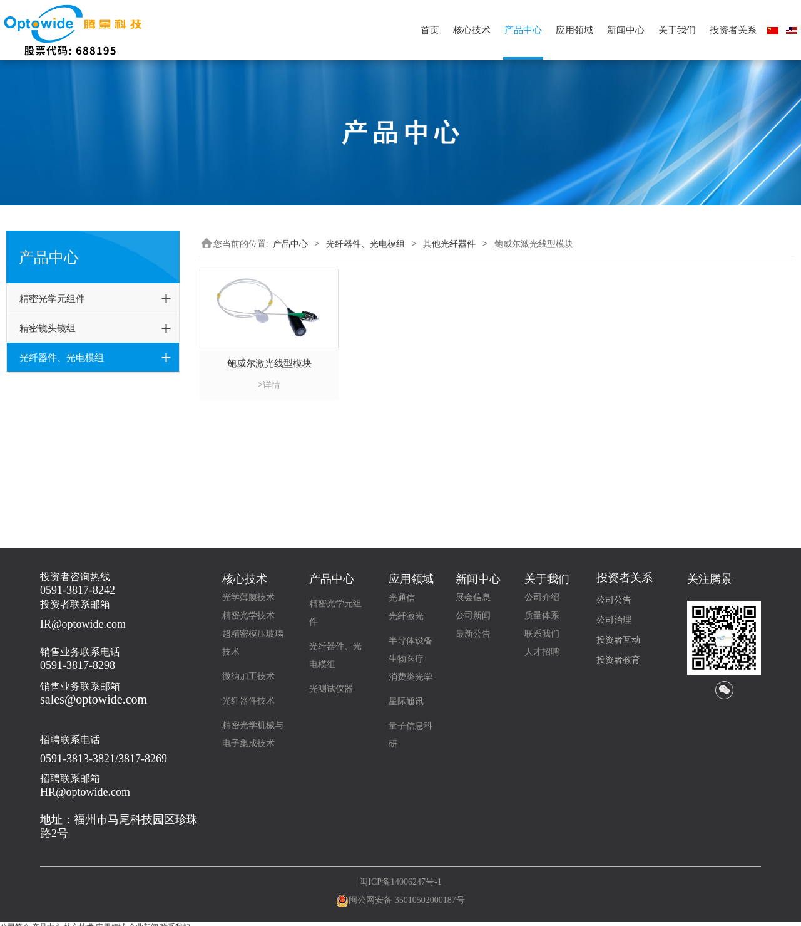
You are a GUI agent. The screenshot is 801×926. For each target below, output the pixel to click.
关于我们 (677, 29)
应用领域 (574, 29)
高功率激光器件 (58, 408)
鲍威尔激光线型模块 (77, 490)
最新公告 (473, 633)
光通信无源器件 (58, 386)
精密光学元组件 (52, 298)
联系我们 (541, 633)
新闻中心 (626, 29)
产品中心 (523, 29)
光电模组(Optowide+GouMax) (88, 430)
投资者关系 (733, 29)
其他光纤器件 (54, 452)
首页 (430, 29)
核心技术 (472, 29)
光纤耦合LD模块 (69, 474)
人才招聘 (541, 652)
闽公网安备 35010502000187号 (407, 900)
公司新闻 (473, 615)
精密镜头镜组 (47, 327)
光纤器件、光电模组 (61, 357)
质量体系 (541, 615)
